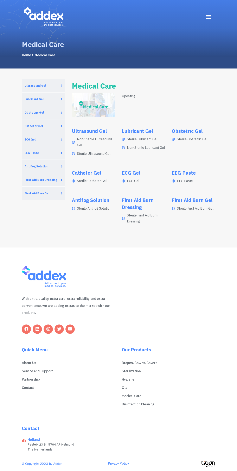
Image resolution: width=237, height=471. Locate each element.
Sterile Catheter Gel (92, 181)
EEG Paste (32, 153)
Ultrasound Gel (35, 86)
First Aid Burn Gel (37, 193)
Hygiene (128, 379)
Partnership (31, 379)
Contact (28, 388)
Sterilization (131, 371)
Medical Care (131, 396)
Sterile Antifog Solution (94, 208)
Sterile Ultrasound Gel (93, 153)
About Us (29, 363)
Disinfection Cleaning (138, 404)
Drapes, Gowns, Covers (139, 363)
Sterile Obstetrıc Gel (192, 139)
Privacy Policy (118, 463)
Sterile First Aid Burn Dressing (142, 218)
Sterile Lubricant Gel (142, 139)
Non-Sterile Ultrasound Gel (94, 142)
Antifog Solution (36, 166)
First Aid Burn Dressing (41, 180)
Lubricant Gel (34, 99)
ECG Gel (30, 139)
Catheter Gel (34, 126)
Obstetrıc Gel (34, 112)
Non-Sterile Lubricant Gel (146, 147)
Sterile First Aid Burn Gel (195, 208)
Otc (124, 388)
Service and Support (37, 371)
